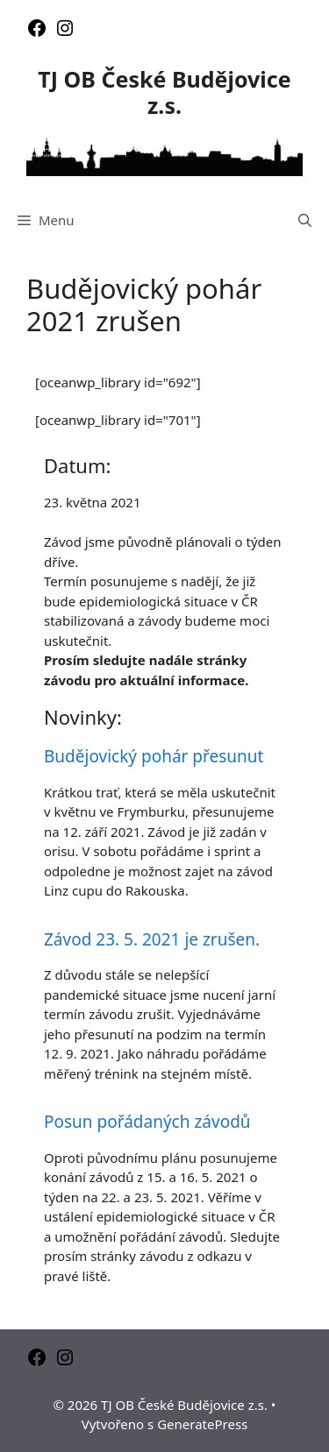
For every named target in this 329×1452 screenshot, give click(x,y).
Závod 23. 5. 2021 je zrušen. (152, 939)
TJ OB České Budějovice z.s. (164, 92)
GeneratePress (202, 1424)
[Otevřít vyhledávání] (305, 220)
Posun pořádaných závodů (147, 1121)
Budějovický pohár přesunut (153, 756)
